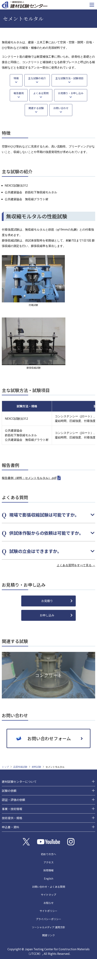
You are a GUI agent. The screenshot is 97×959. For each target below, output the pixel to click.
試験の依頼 (9, 790)
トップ (5, 766)
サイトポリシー (48, 911)
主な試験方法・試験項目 (69, 78)
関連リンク (48, 935)
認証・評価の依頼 (13, 800)
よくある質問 (40, 93)
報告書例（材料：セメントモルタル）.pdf (29, 478)
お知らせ (48, 903)
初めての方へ (48, 854)
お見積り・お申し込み (70, 93)
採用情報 (48, 870)
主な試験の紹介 (37, 78)
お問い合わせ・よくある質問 (48, 886)
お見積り (47, 601)
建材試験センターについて (19, 781)
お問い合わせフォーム (49, 738)
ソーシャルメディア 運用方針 (48, 927)
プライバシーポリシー (48, 919)
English (48, 878)
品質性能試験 (20, 766)
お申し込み (47, 615)
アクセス (49, 862)
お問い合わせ (60, 108)
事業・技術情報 (12, 809)
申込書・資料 (10, 827)
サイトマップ (48, 894)
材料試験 (36, 766)
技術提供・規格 (12, 818)
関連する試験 (36, 108)
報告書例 (19, 93)
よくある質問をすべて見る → (76, 565)
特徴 (16, 78)
